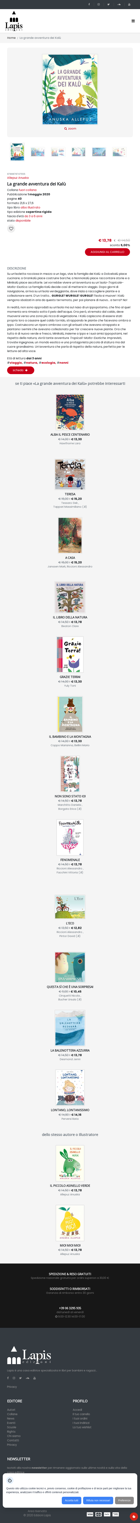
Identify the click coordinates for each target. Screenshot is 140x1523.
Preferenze (124, 1500)
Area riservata (37, 1511)
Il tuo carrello (81, 1414)
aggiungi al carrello (107, 252)
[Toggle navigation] (133, 21)
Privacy (12, 1387)
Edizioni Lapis (42, 1515)
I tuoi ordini (80, 1418)
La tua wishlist (82, 1427)
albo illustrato (30, 207)
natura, (31, 363)
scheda (20, 370)
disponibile (23, 220)
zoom (70, 92)
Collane (12, 1414)
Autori (11, 1410)
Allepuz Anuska (18, 178)
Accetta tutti (71, 1500)
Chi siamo (14, 1436)
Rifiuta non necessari (98, 1500)
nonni (62, 363)
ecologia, (47, 363)
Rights (11, 1432)
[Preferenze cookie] (134, 1516)
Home (11, 38)
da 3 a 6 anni (33, 216)
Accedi (77, 1410)
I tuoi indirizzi (81, 1423)
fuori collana (27, 190)
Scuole (11, 1427)
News (10, 1418)
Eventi (11, 1423)
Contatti (13, 1440)
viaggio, (15, 363)
